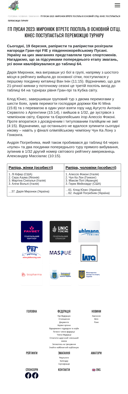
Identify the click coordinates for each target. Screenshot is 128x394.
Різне (96, 322)
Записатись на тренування (64, 344)
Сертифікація (64, 364)
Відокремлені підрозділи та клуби (64, 328)
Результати (64, 357)
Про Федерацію (64, 316)
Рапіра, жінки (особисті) (31, 167)
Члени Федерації (64, 334)
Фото (96, 319)
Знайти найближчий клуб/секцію (64, 347)
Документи (64, 322)
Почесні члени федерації (64, 331)
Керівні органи (64, 325)
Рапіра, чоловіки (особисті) (91, 167)
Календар (64, 361)
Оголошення (64, 319)
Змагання (96, 316)
